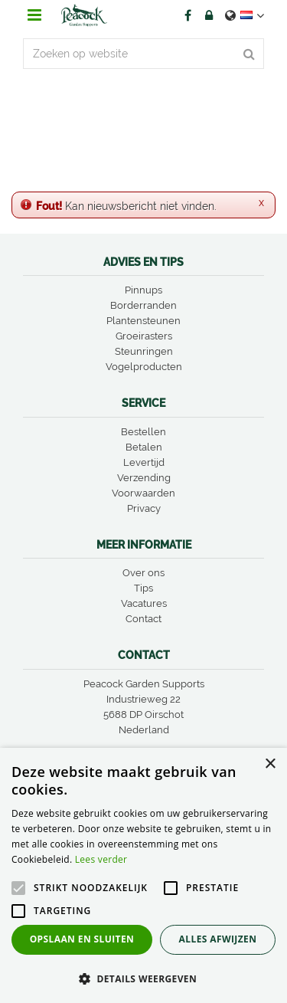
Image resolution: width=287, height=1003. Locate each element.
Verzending (144, 477)
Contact (143, 618)
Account (209, 15)
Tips (143, 588)
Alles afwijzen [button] (218, 939)
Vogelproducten (144, 366)
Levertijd (144, 462)
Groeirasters (144, 336)
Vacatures (144, 603)
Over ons (143, 573)
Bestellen (143, 432)
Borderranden (143, 305)
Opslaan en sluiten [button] (82, 939)
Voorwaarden (143, 493)
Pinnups (143, 290)
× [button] (270, 764)
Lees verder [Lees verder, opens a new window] (101, 859)
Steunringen (144, 351)
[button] (143, 978)
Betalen (144, 447)
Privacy (144, 508)
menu (34, 15)
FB (187, 15)
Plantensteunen (143, 320)
